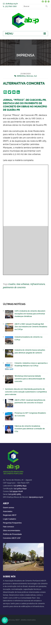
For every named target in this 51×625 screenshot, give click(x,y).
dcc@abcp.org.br (12, 3)
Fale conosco (8, 527)
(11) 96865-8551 (20, 486)
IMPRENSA (21, 76)
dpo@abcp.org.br (36, 497)
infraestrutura (37, 284)
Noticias (29, 76)
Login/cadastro (9, 519)
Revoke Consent (4, 620)
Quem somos (8, 507)
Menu (9, 33)
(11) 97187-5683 (14, 494)
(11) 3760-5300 (11, 6)
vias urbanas (22, 284)
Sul (35, 76)
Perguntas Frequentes (12, 523)
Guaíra (11, 284)
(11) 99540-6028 (16, 491)
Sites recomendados (11, 530)
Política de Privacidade (12, 534)
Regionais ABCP (9, 515)
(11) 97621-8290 (20, 489)
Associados (7, 511)
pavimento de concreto (14, 287)
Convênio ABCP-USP (11, 538)
